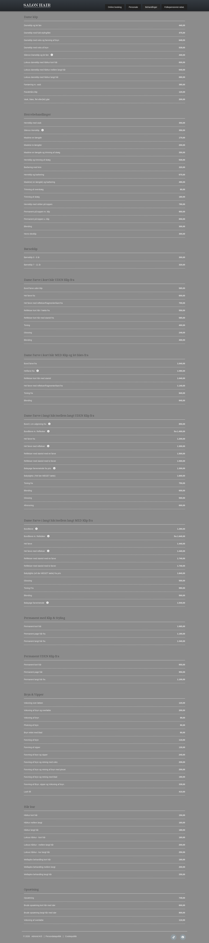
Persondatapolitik (53, 936)
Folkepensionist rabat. (174, 7)
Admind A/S (36, 936)
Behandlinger (151, 7)
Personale (133, 7)
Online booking (114, 7)
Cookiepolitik (71, 936)
